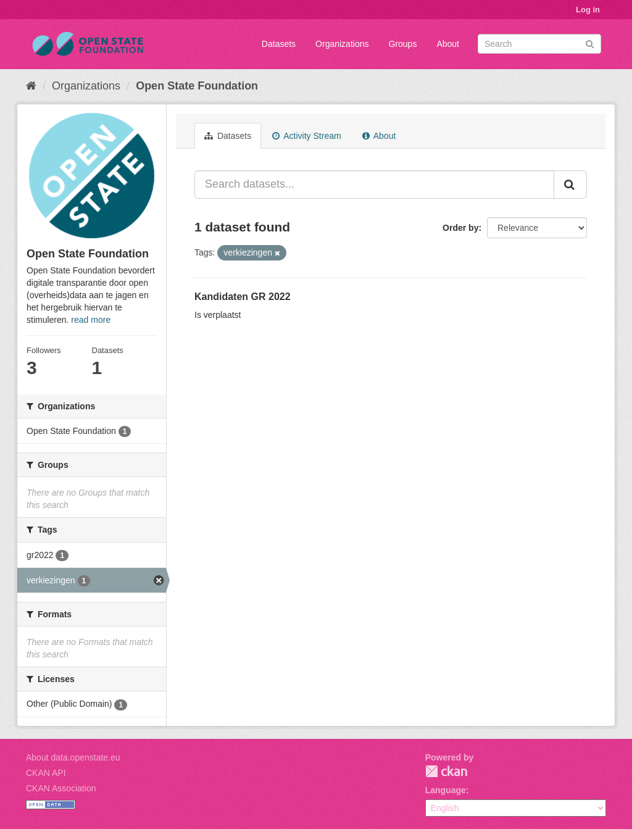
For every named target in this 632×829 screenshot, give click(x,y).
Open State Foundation (197, 86)
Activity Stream (306, 136)
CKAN (446, 771)
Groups (402, 44)
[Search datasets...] (374, 184)
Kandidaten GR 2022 (242, 296)
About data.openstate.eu (73, 757)
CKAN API (46, 773)
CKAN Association (61, 788)
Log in (588, 9)
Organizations (341, 44)
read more (90, 320)
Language (445, 790)
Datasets (279, 44)
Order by (460, 228)
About (447, 44)
